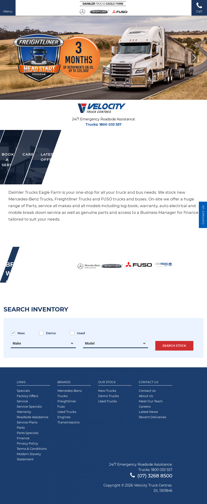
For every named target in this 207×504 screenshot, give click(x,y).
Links (21, 382)
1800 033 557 (110, 124)
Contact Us (148, 382)
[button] (194, 58)
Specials (23, 391)
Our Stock (107, 382)
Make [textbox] (17, 343)
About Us (146, 396)
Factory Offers (27, 396)
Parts (21, 427)
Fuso (61, 406)
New (18, 333)
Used (77, 333)
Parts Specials (27, 433)
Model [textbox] (90, 343)
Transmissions (68, 422)
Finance (23, 438)
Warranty (24, 412)
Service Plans (27, 422)
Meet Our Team (151, 401)
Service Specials (29, 406)
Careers (145, 406)
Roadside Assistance (32, 417)
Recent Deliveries (152, 417)
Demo (47, 333)
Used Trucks (66, 412)
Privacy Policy (27, 443)
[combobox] (43, 343)
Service (22, 401)
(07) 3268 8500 (151, 476)
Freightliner (66, 401)
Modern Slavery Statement (29, 456)
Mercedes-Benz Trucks (69, 393)
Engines (63, 417)
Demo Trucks (108, 396)
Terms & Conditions (32, 449)
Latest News (148, 412)
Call (199, 7)
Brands (63, 382)
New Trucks (107, 391)
